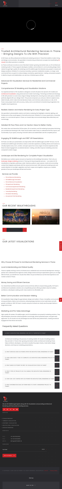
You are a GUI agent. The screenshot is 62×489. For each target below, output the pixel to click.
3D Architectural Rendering (13, 177)
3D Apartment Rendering (12, 184)
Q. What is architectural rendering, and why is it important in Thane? (32, 333)
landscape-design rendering (9, 161)
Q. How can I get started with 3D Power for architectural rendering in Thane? (32, 378)
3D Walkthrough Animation (13, 179)
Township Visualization (9, 420)
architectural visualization (8, 94)
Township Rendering (11, 191)
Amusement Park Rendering (13, 196)
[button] (5, 230)
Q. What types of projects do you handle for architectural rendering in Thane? (32, 372)
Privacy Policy (53, 470)
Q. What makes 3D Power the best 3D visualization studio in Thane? (32, 365)
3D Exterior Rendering (11, 194)
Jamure (46, 470)
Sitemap (31, 478)
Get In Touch (9, 455)
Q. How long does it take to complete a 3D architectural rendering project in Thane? (32, 358)
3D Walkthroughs (8, 418)
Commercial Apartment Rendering (15, 186)
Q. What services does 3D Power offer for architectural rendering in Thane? (32, 351)
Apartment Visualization (10, 423)
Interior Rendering (8, 427)
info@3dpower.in (16, 441)
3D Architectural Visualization (13, 182)
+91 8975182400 (15, 436)
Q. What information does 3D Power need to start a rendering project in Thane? (32, 385)
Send (44, 449)
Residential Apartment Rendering (14, 189)
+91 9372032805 (16, 438)
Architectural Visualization (11, 425)
